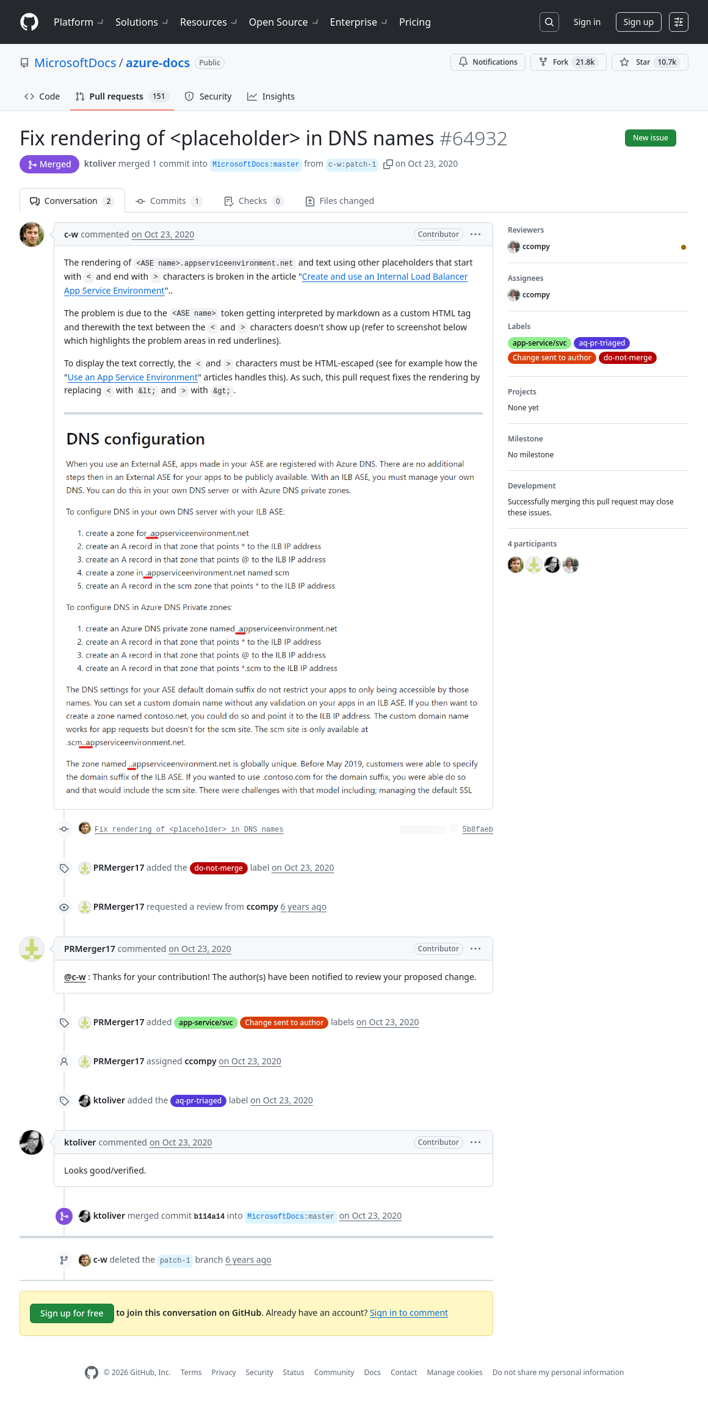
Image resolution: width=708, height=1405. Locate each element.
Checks (254, 201)
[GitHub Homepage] (91, 1373)
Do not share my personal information (558, 1372)
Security (259, 1372)
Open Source (284, 22)
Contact (404, 1372)
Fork (568, 62)
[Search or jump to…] (549, 22)
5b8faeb (478, 830)
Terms (191, 1372)
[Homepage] (29, 22)
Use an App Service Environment (133, 377)
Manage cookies (454, 1372)
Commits (169, 201)
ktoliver (100, 163)
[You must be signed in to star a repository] (650, 62)
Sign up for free (72, 1313)
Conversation (72, 201)
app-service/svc (206, 1022)
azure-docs (158, 62)
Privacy (224, 1372)
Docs (372, 1372)
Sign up (639, 21)
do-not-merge (219, 868)
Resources (209, 22)
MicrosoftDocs (75, 62)
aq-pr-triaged (198, 1100)
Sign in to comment (409, 1312)
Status (294, 1372)
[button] (388, 163)
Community (334, 1372)
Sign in (587, 21)
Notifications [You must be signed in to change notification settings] (488, 62)
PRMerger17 (119, 867)
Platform (80, 22)
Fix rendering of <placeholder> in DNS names (189, 830)
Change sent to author (284, 1022)
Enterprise (359, 22)
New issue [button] (650, 138)
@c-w (75, 976)
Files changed (339, 200)
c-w (71, 234)
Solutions (142, 22)
